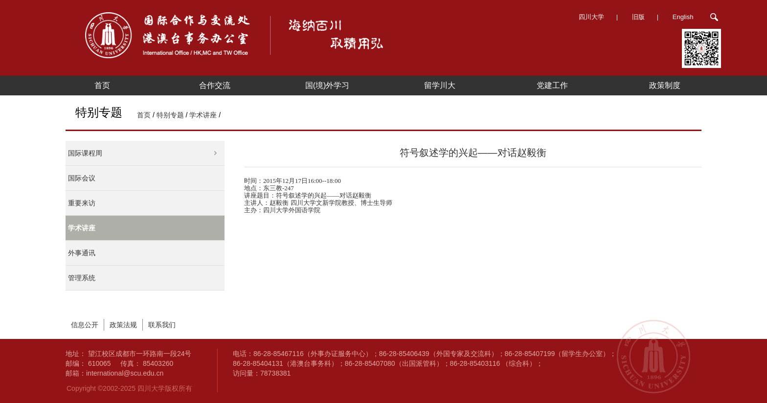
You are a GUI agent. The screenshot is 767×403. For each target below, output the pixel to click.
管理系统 (81, 278)
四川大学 (591, 17)
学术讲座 (203, 115)
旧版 (638, 17)
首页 (102, 85)
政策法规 (123, 325)
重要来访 (81, 203)
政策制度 (664, 85)
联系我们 (162, 325)
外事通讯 (81, 253)
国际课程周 (85, 153)
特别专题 (170, 115)
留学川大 (439, 85)
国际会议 (81, 178)
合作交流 (214, 85)
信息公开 (84, 325)
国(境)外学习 (327, 85)
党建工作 (552, 85)
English (683, 17)
